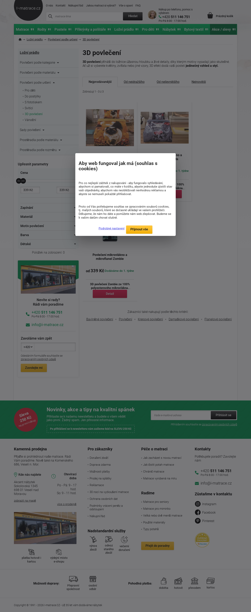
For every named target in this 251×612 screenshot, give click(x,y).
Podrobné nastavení (112, 228)
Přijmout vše (139, 229)
